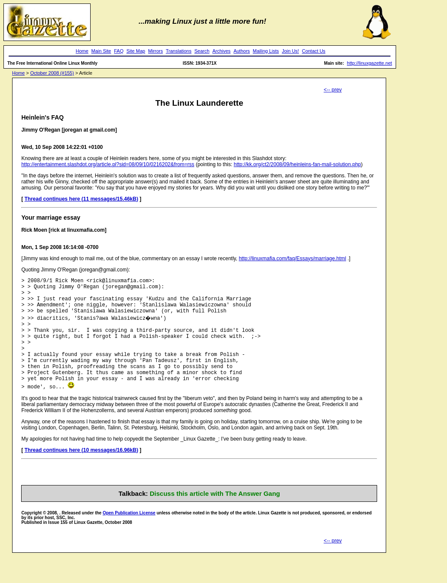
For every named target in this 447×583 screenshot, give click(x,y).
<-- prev (333, 90)
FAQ (118, 51)
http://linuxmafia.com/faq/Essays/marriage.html (292, 258)
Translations (179, 51)
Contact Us (313, 51)
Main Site (101, 51)
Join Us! (290, 51)
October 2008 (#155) (52, 73)
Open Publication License (129, 533)
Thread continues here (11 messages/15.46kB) (81, 199)
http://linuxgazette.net (369, 63)
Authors (241, 51)
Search (202, 51)
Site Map (135, 51)
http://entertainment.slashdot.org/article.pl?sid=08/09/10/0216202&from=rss (107, 164)
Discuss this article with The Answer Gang (215, 514)
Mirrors (155, 51)
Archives (221, 51)
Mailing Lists (266, 51)
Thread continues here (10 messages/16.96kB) (81, 471)
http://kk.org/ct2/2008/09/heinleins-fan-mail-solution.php (297, 164)
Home (82, 51)
